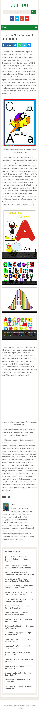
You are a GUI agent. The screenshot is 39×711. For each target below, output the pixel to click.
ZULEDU (19, 5)
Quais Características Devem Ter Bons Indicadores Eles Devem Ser (18, 567)
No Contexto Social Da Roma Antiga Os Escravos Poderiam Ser (19, 593)
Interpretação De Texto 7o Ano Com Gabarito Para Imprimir (19, 600)
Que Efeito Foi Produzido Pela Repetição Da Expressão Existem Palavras (17, 559)
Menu (4, 27)
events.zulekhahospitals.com (11, 706)
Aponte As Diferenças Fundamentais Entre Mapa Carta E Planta (19, 587)
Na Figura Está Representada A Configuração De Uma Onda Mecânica (19, 573)
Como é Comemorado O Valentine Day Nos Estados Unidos (18, 614)
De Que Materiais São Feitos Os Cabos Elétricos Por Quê (17, 607)
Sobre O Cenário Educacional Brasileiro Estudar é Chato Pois (17, 580)
